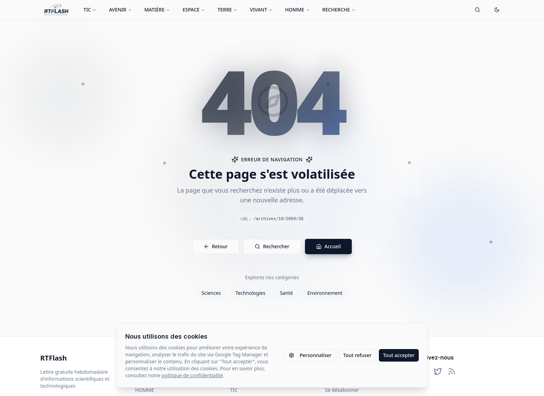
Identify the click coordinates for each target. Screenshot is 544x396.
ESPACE (193, 9)
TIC (90, 9)
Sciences (211, 293)
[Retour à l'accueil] (56, 9)
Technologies (250, 293)
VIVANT (261, 9)
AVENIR (120, 9)
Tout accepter (399, 355)
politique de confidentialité (192, 375)
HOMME (297, 9)
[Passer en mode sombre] (497, 10)
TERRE (227, 9)
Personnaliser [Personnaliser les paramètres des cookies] (310, 355)
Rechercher (272, 246)
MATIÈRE (157, 9)
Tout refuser (357, 355)
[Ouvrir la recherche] (477, 10)
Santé (286, 293)
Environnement (324, 293)
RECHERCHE (339, 9)
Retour (216, 246)
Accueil (328, 246)
